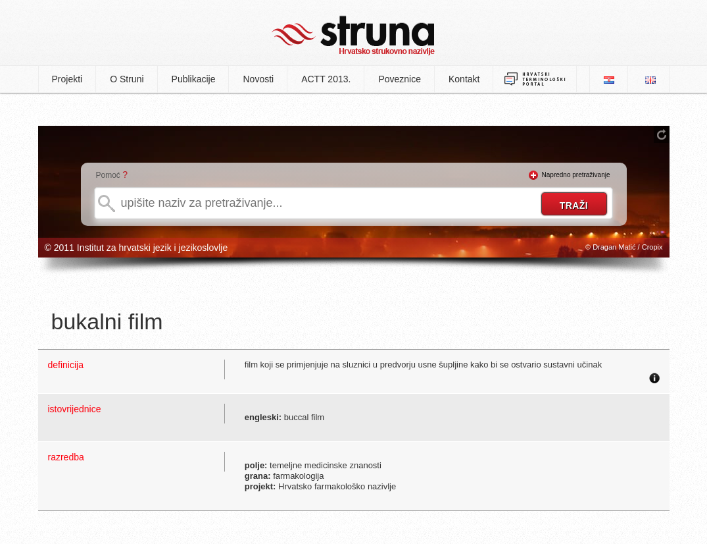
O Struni (126, 79)
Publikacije (194, 79)
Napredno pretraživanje (576, 174)
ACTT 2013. (326, 79)
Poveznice (399, 79)
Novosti (258, 79)
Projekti (67, 79)
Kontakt (464, 79)
